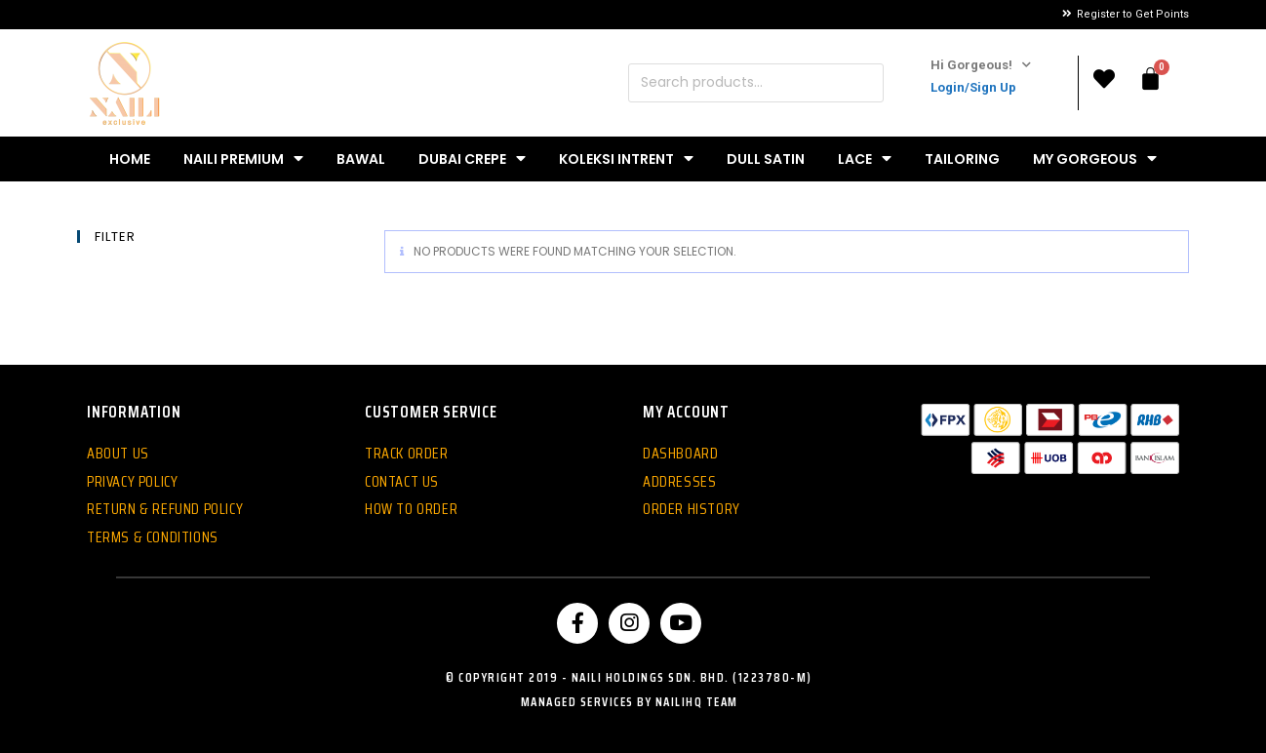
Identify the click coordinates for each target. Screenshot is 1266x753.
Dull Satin (766, 159)
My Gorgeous (1095, 158)
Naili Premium (243, 158)
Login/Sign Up (973, 87)
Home (129, 159)
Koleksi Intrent (626, 158)
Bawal (360, 159)
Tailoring (962, 159)
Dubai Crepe (472, 158)
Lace (864, 158)
